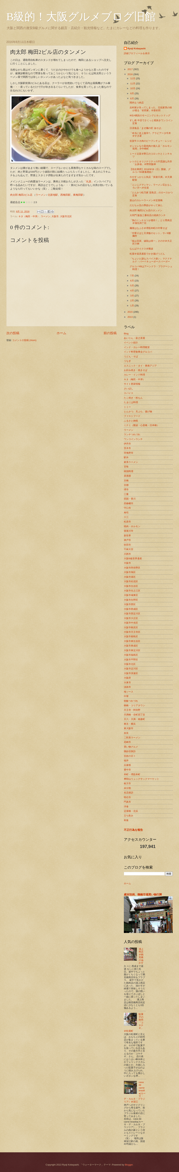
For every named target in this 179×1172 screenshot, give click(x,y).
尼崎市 (127, 742)
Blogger (129, 1164)
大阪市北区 (66, 216)
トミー (127, 407)
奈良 (126, 733)
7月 (132, 275)
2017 (130, 69)
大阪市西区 (130, 604)
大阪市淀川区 (131, 668)
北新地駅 (53, 195)
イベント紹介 (131, 342)
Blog (126, 333)
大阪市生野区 (131, 599)
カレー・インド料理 (134, 374)
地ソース (128, 691)
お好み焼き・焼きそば (135, 370)
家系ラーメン (131, 462)
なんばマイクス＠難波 (141, 248)
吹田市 (127, 544)
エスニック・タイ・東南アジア (140, 365)
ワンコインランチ (133, 439)
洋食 (126, 806)
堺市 (126, 489)
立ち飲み (128, 815)
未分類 (127, 788)
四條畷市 (128, 503)
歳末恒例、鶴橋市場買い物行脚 (143, 894)
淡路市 (127, 687)
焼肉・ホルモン (132, 526)
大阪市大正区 (131, 618)
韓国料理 (128, 471)
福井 (126, 760)
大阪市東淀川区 (132, 650)
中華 (126, 696)
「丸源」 (89, 181)
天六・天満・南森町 (134, 719)
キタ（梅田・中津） (29, 216)
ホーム (61, 333)
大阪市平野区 (131, 659)
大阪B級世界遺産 (133, 558)
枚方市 (127, 783)
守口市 (127, 508)
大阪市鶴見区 (131, 627)
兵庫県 (127, 765)
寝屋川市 (128, 530)
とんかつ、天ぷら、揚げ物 (138, 411)
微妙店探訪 (130, 751)
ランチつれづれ (132, 434)
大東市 (127, 682)
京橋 (126, 480)
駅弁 (126, 457)
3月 (132, 295)
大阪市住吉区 (131, 586)
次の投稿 (12, 333)
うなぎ (127, 361)
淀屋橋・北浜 (131, 811)
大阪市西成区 (131, 609)
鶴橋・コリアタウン (134, 705)
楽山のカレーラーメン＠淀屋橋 (146, 200)
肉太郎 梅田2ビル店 (21, 195)
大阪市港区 (130, 577)
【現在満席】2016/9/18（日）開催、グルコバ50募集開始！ (150, 170)
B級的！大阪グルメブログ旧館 (81, 17)
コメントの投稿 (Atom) (24, 340)
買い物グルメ (131, 746)
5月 (132, 285)
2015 (130, 312)
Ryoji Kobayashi (136, 48)
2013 (130, 317)
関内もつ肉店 (137, 102)
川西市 (127, 554)
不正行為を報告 (133, 829)
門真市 (127, 801)
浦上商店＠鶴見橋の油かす (141, 956)
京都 (126, 485)
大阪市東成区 (131, 645)
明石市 (127, 797)
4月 (132, 290)
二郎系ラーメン (132, 737)
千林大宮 (128, 549)
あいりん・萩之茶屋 (134, 338)
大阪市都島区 (131, 636)
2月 (132, 300)
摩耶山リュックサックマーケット (141, 779)
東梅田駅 (78, 195)
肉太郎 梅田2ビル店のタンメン (146, 210)
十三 (126, 517)
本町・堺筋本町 (132, 774)
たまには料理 (131, 402)
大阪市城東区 (131, 595)
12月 (133, 78)
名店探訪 (128, 792)
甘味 (126, 466)
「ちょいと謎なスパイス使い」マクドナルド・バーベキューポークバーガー (151, 260)
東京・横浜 (130, 723)
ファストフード (132, 416)
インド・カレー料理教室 (137, 347)
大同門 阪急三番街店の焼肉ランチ (148, 215)
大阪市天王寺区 (132, 632)
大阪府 (127, 677)
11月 (133, 83)
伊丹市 (127, 443)
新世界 (127, 535)
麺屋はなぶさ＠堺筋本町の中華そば (148, 228)
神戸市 (127, 540)
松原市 (127, 521)
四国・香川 (130, 498)
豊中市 (127, 769)
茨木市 (127, 448)
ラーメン (41, 195)
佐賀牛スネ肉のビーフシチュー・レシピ (151, 141)
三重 (126, 494)
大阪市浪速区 (131, 673)
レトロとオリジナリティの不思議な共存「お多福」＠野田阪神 (151, 163)
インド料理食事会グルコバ (138, 351)
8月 (132, 98)
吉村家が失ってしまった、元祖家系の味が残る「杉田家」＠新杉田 (151, 109)
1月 (132, 305)
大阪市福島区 (131, 655)
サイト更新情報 (132, 384)
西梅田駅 (65, 195)
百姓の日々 (130, 756)
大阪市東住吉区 (132, 641)
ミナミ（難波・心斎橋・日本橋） (141, 425)
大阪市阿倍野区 (132, 567)
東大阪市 (128, 728)
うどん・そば (131, 356)
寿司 (126, 512)
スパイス (128, 393)
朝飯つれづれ (131, 701)
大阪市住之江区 (132, 590)
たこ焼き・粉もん (133, 397)
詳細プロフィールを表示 (137, 53)
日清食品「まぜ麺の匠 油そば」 (146, 128)
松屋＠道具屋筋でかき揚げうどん (147, 253)
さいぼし (128, 388)
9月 (132, 93)
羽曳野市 (128, 453)
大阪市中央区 (131, 622)
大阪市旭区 (130, 572)
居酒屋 (127, 475)
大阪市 (55, 216)
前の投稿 (110, 333)
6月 (132, 280)
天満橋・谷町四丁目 (134, 714)
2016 (130, 74)
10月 (133, 88)
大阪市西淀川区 (132, 613)
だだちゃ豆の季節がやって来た (146, 205)
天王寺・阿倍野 (132, 710)
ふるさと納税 (131, 420)
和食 (126, 820)
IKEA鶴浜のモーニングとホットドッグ (150, 115)
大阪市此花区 (131, 581)
